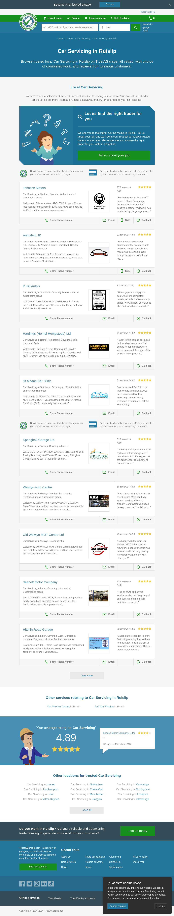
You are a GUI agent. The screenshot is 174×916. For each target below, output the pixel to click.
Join (110, 4)
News (64, 867)
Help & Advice (68, 862)
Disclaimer (138, 862)
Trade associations (95, 857)
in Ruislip (64, 706)
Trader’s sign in (147, 12)
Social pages (116, 867)
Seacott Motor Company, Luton (119, 733)
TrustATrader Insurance (82, 898)
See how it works (38, 866)
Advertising (115, 857)
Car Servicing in (41, 784)
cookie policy (131, 898)
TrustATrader (55, 898)
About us (66, 857)
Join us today (137, 831)
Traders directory (94, 862)
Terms (88, 867)
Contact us (114, 862)
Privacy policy (140, 857)
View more (87, 675)
